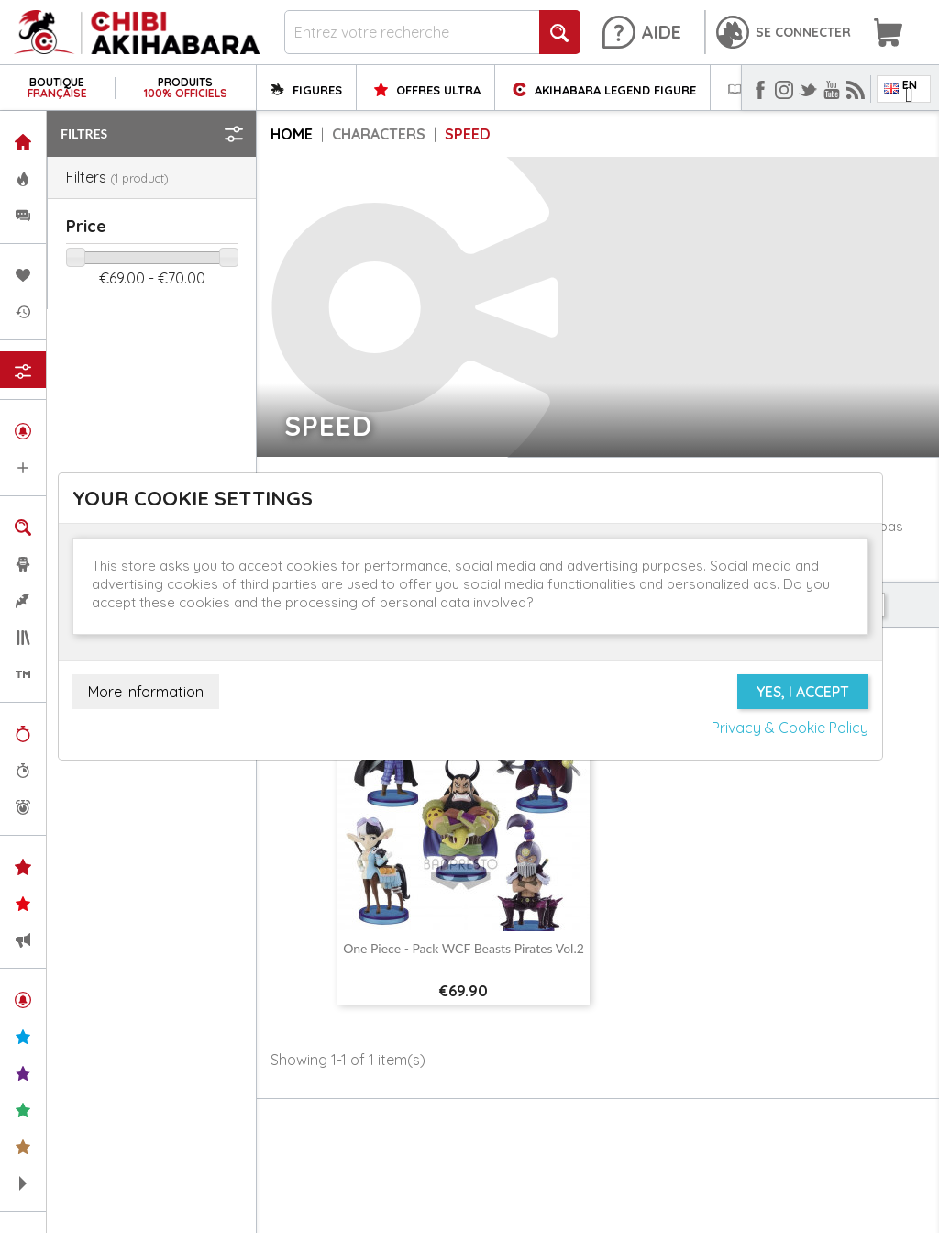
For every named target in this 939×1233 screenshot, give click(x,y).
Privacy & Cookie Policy (790, 727)
